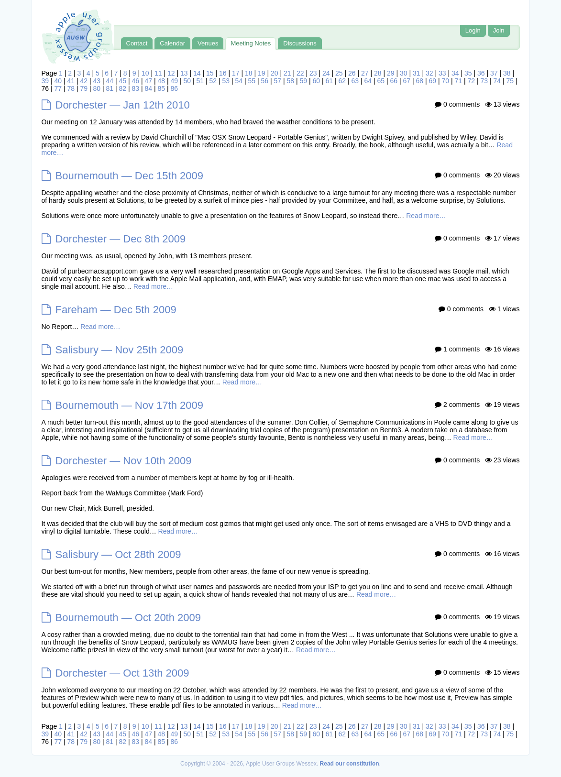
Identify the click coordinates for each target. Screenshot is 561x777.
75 (510, 81)
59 (304, 81)
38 (507, 73)
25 (339, 73)
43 (97, 81)
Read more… (426, 215)
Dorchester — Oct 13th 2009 (122, 673)
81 (110, 88)
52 (213, 81)
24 (326, 73)
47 (149, 81)
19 (261, 73)
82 (123, 88)
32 (429, 73)
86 (174, 88)
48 (161, 81)
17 (236, 73)
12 (171, 73)
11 (158, 73)
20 (274, 73)
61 (329, 81)
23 (313, 73)
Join (499, 30)
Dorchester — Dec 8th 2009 (120, 239)
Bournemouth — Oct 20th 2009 (128, 618)
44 (110, 81)
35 (468, 73)
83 (136, 88)
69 (433, 81)
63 (355, 81)
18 (249, 73)
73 (484, 81)
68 (420, 81)
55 (252, 81)
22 (300, 73)
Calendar (172, 43)
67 (407, 81)
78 (71, 88)
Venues (208, 43)
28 (378, 73)
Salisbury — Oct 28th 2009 (118, 554)
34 (455, 73)
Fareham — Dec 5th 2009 (115, 310)
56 (265, 81)
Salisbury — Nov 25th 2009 (119, 350)
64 (368, 81)
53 (226, 81)
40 (58, 81)
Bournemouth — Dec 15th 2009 (129, 176)
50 (187, 81)
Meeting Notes (251, 43)
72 (471, 81)
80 (97, 88)
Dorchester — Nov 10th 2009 (123, 461)
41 (71, 81)
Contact (137, 43)
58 (291, 81)
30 (403, 73)
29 (391, 73)
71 (458, 81)
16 (223, 73)
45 (123, 81)
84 (149, 88)
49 (174, 81)
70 (446, 81)
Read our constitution (349, 763)
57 (278, 81)
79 (84, 88)
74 (497, 81)
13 (184, 73)
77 (58, 88)
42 (84, 81)
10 (145, 73)
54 (239, 81)
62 (342, 81)
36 (481, 73)
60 (316, 81)
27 (365, 73)
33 (442, 73)
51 (200, 81)
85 (161, 88)
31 (416, 73)
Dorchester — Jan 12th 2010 (122, 105)
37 (494, 73)
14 (197, 73)
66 (394, 81)
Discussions (299, 43)
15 (210, 73)
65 (381, 81)
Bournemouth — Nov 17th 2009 (129, 405)
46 (136, 81)
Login (473, 30)
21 (287, 73)
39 (45, 81)
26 (352, 73)
